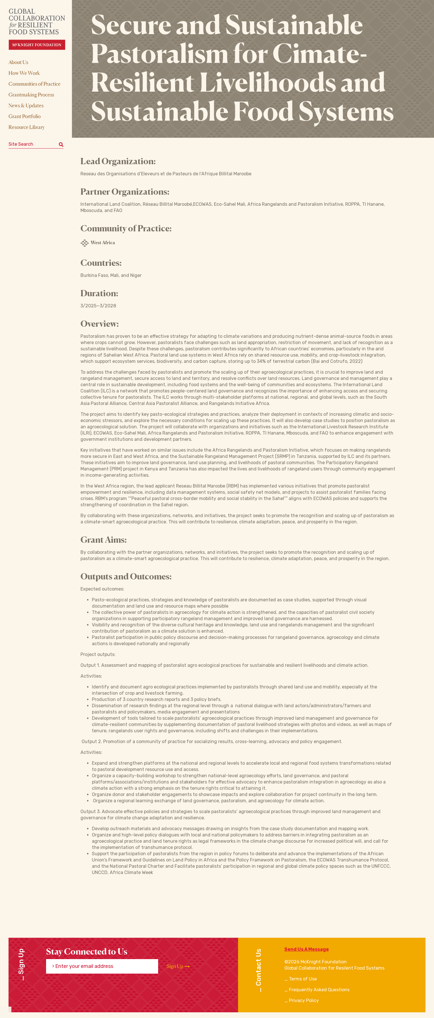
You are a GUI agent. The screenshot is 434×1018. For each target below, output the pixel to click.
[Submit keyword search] (61, 144)
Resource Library (27, 127)
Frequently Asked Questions (319, 989)
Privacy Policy (304, 1000)
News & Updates (26, 105)
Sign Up (178, 966)
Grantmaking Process (31, 94)
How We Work (24, 73)
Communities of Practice (35, 84)
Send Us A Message (306, 949)
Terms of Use (303, 979)
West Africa (97, 243)
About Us (18, 62)
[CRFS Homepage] (42, 29)
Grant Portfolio (25, 116)
